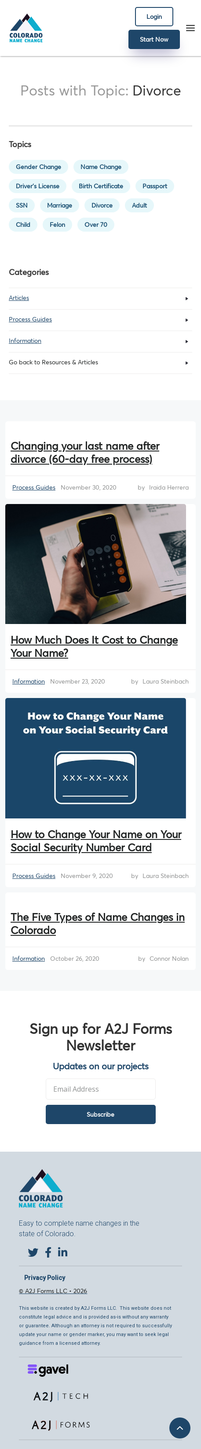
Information (28, 681)
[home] (24, 28)
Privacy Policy (44, 1277)
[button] (190, 28)
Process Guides (33, 487)
